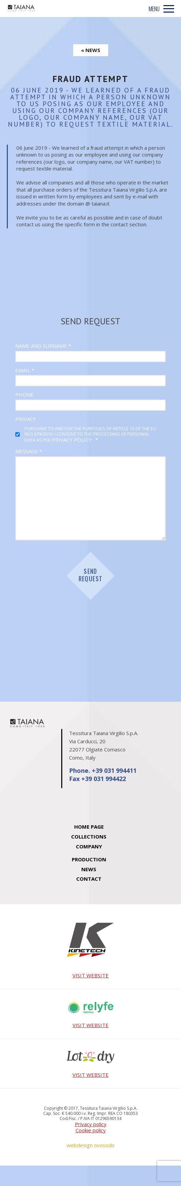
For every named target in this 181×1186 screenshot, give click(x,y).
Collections (88, 836)
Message (28, 451)
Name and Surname (43, 346)
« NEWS (90, 50)
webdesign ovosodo (91, 1145)
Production (89, 859)
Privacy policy (90, 1124)
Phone (24, 394)
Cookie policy (91, 1130)
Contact (88, 878)
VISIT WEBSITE (90, 975)
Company (89, 846)
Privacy (25, 419)
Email (24, 370)
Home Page (89, 826)
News (88, 869)
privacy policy (72, 439)
